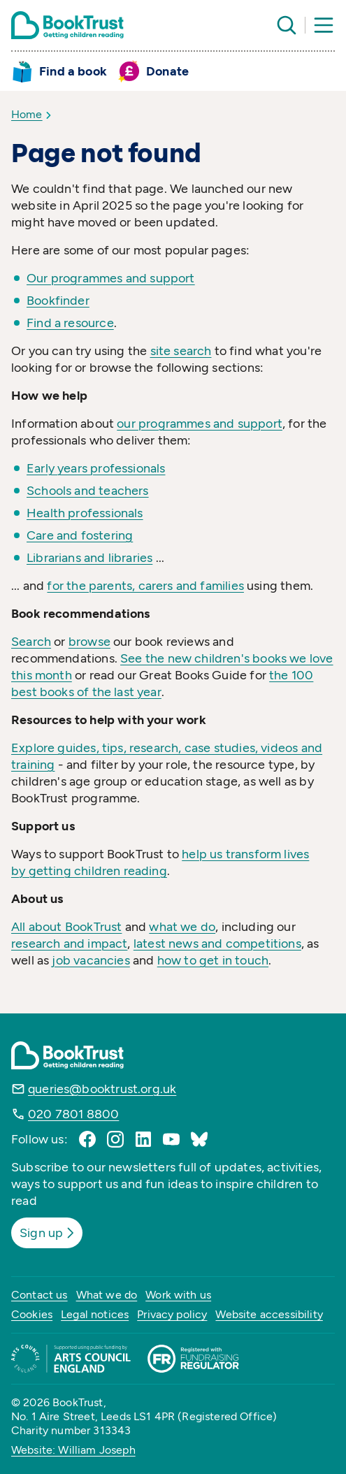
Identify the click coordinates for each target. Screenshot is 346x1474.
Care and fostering (80, 535)
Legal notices (95, 1314)
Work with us (178, 1294)
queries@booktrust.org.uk (102, 1089)
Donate (167, 71)
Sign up (48, 1233)
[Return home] (67, 25)
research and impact (69, 943)
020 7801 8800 (73, 1114)
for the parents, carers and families (145, 585)
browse (89, 641)
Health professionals (85, 513)
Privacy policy (172, 1314)
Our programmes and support (111, 278)
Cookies (31, 1314)
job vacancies (90, 960)
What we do (107, 1294)
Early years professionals (96, 468)
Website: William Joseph (73, 1450)
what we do (182, 926)
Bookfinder (58, 300)
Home (27, 114)
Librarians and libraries (89, 557)
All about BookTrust (66, 926)
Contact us (39, 1294)
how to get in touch (212, 960)
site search (181, 351)
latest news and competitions (217, 943)
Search (31, 641)
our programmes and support (199, 423)
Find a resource (70, 323)
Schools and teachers (88, 490)
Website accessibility (268, 1314)
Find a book (73, 71)
